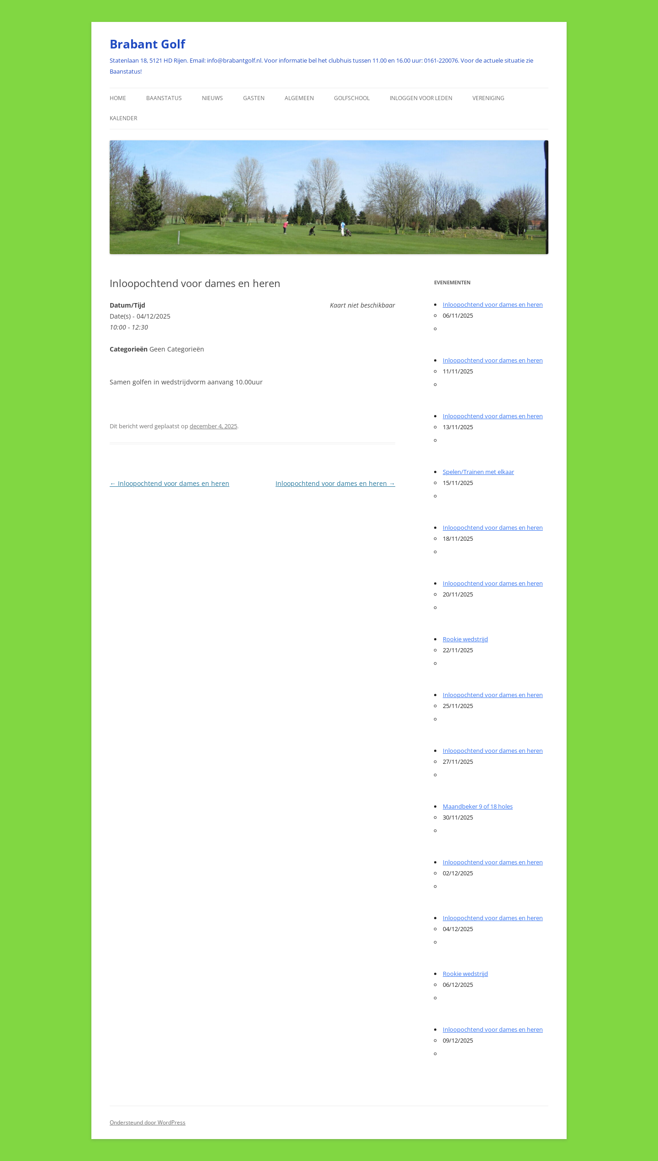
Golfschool (352, 98)
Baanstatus (164, 98)
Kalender (123, 118)
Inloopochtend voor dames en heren (169, 483)
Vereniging (488, 98)
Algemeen (299, 98)
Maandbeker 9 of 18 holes (478, 806)
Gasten (254, 98)
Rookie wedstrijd (465, 639)
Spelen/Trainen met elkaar (478, 472)
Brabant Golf (147, 44)
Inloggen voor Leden (421, 98)
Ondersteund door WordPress (148, 1122)
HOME (118, 98)
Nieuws (212, 98)
